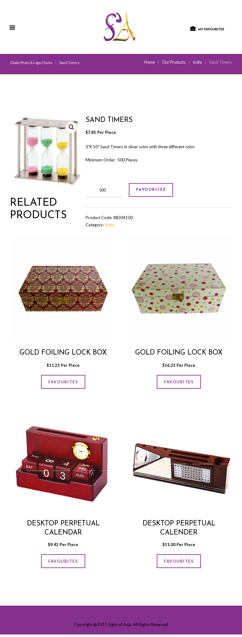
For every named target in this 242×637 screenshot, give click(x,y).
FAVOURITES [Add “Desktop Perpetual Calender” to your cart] (179, 563)
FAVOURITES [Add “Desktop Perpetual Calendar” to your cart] (63, 563)
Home (148, 62)
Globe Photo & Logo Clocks (31, 63)
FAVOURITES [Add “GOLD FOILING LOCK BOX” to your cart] (63, 382)
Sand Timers (69, 63)
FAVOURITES (153, 190)
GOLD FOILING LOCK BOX (63, 353)
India (197, 62)
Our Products (173, 62)
